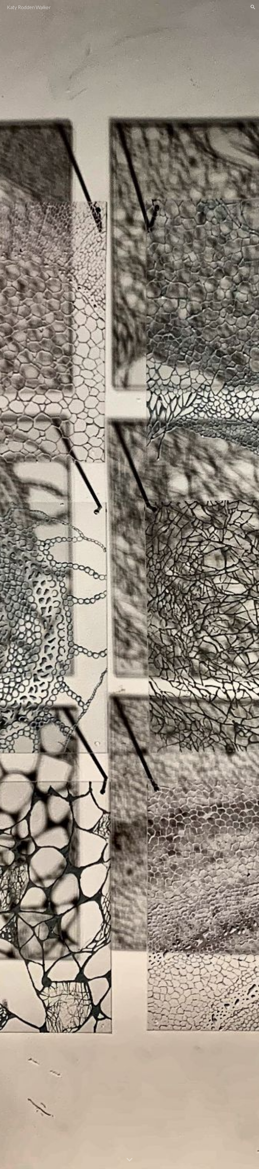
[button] (253, 7)
